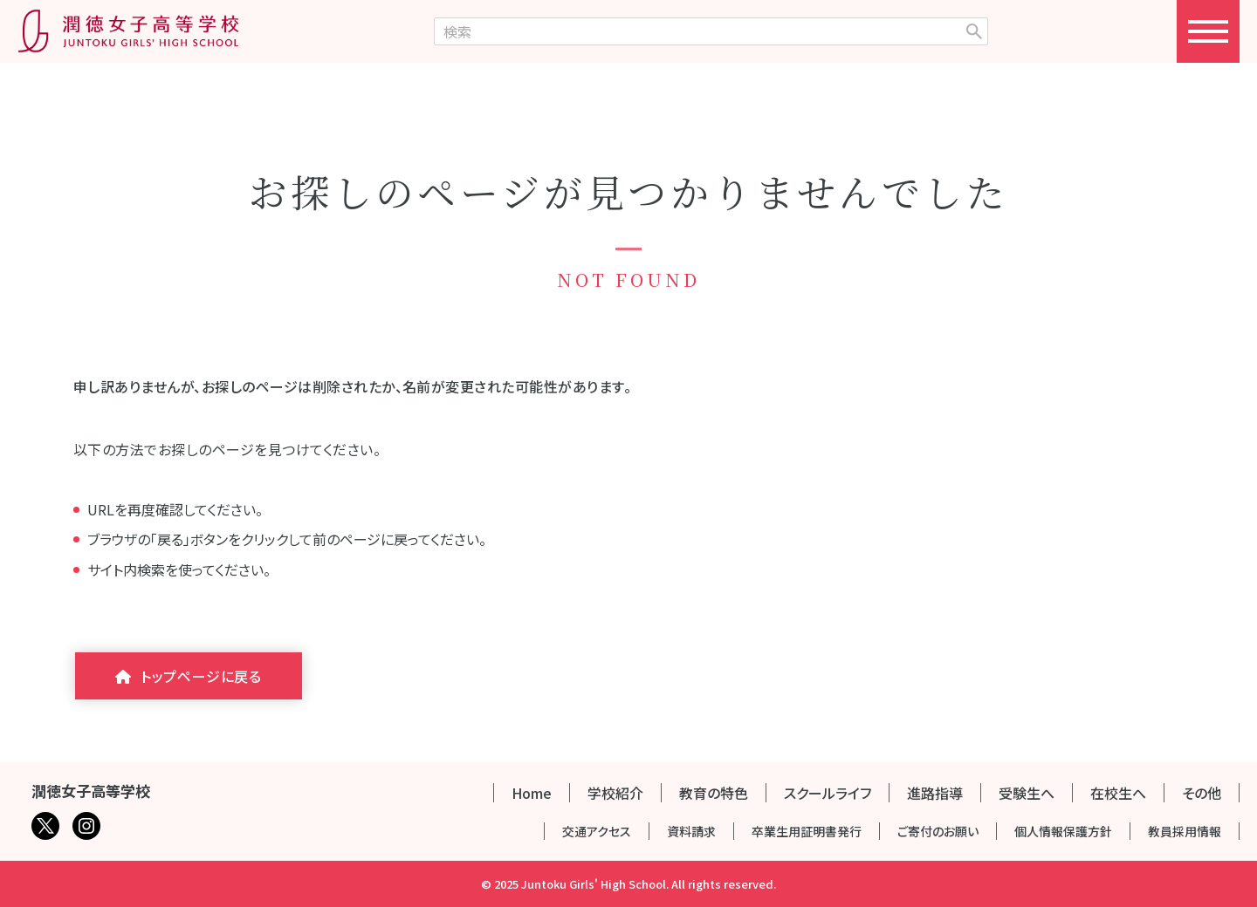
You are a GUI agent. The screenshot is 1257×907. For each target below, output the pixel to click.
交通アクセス (596, 831)
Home (532, 792)
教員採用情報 (1184, 831)
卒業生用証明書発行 (807, 831)
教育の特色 (713, 792)
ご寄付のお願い (938, 831)
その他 (1201, 792)
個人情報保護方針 (1063, 831)
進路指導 (935, 792)
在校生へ (1118, 792)
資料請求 (691, 831)
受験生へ (1026, 792)
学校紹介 (615, 792)
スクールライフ (827, 792)
